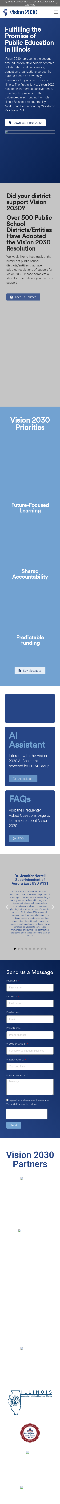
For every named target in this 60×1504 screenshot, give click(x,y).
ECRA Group (39, 766)
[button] (7, 907)
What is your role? (15, 1059)
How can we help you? (17, 1075)
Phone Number (13, 1028)
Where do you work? (16, 1044)
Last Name (12, 996)
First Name (12, 980)
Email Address (13, 1012)
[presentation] (26, 1114)
